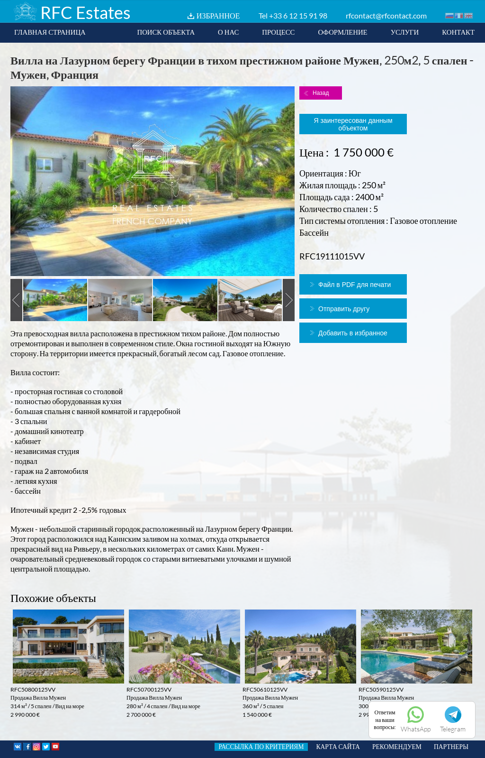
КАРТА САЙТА (338, 746)
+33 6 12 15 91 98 (298, 15)
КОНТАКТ (458, 32)
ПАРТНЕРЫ (451, 746)
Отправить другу (343, 309)
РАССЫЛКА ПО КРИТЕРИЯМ (261, 746)
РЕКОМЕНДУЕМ (397, 746)
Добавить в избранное (352, 333)
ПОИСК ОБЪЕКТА (166, 32)
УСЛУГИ (405, 32)
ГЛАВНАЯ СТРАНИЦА (50, 32)
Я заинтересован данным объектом (353, 124)
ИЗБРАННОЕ (218, 15)
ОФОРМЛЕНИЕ (342, 32)
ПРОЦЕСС (278, 32)
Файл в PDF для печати (354, 284)
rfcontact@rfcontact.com (386, 15)
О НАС (228, 32)
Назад (321, 93)
